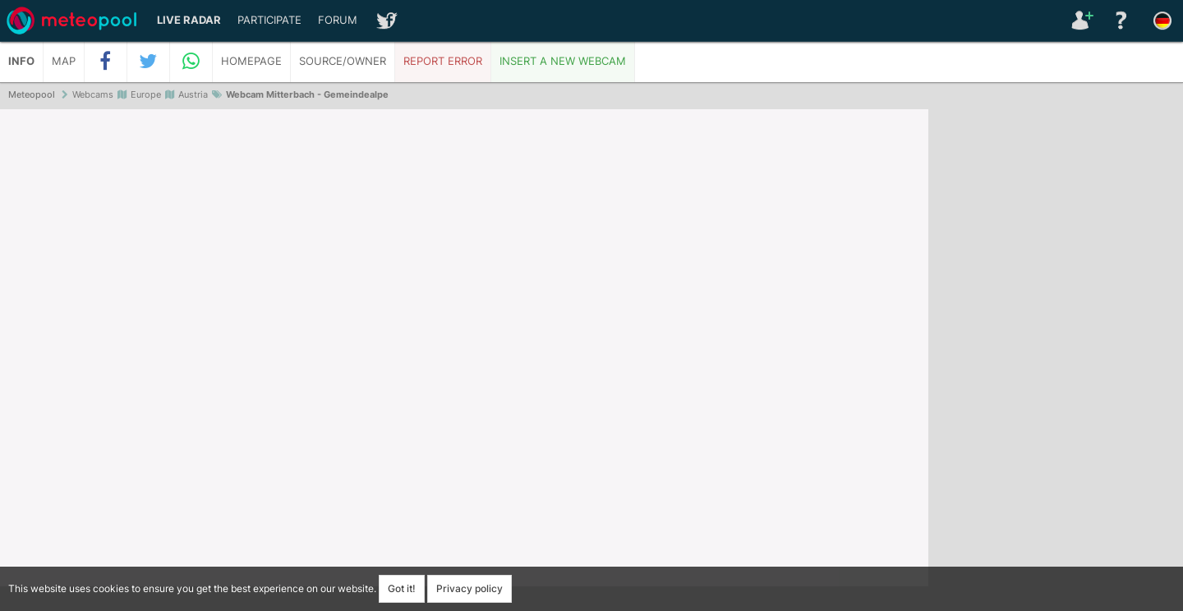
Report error (442, 61)
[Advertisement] (1055, 361)
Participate (269, 20)
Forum (337, 20)
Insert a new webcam (562, 61)
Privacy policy (469, 588)
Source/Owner (342, 61)
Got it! (402, 588)
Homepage (251, 61)
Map (64, 61)
